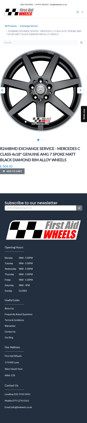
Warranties (10, 326)
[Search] (81, 42)
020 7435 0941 (22, 394)
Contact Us (10, 331)
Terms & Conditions (14, 320)
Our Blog (9, 337)
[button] (80, 90)
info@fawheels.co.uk (21, 407)
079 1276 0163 (21, 400)
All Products (11, 26)
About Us (9, 308)
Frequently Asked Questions (18, 314)
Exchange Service (29, 26)
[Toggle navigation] (82, 12)
